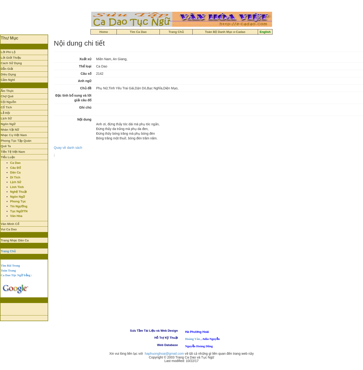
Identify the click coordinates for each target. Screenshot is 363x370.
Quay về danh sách (68, 148)
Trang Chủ (8, 251)
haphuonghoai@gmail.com (164, 353)
